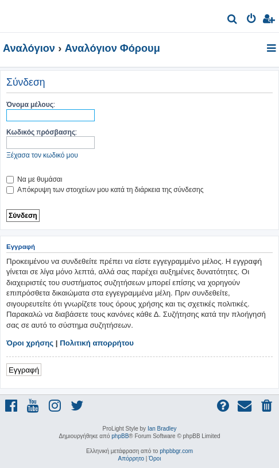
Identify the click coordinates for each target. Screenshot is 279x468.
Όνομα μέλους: (30, 104)
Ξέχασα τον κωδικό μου (42, 155)
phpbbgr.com (176, 451)
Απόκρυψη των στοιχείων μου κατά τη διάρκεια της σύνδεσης (104, 189)
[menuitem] (232, 20)
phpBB (120, 436)
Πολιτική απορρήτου (97, 343)
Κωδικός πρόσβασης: (41, 132)
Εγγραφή (24, 369)
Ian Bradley (162, 428)
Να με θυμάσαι (34, 179)
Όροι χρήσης (29, 343)
